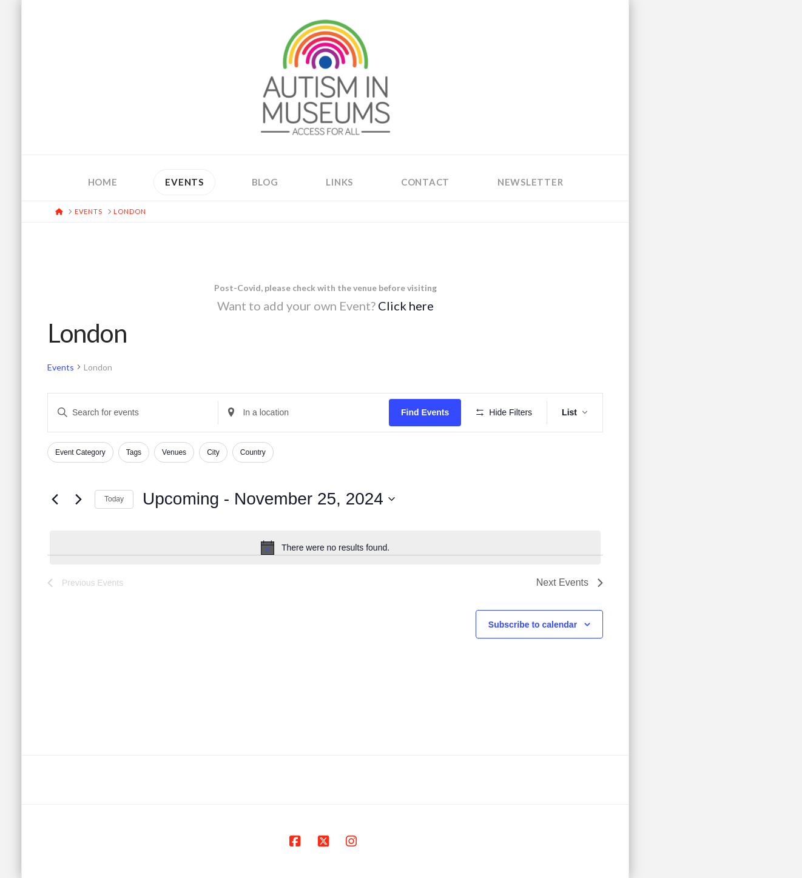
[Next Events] (78, 499)
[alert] (325, 548)
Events (60, 367)
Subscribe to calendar (532, 624)
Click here (406, 305)
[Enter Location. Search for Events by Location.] (303, 413)
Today (114, 499)
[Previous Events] (54, 499)
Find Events (425, 412)
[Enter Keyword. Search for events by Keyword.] (133, 413)
